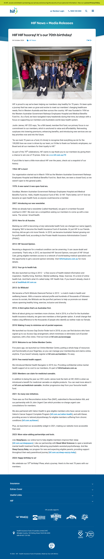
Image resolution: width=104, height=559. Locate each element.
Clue (49, 554)
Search (86, 10)
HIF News (32, 40)
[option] (52, 3)
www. (57, 155)
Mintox (56, 554)
